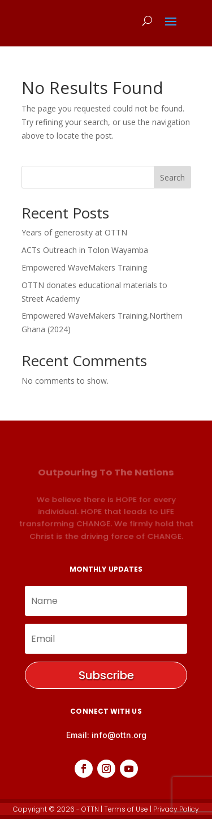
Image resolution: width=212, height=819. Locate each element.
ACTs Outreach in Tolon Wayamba (84, 250)
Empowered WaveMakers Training (84, 267)
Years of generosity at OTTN (74, 232)
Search (172, 177)
